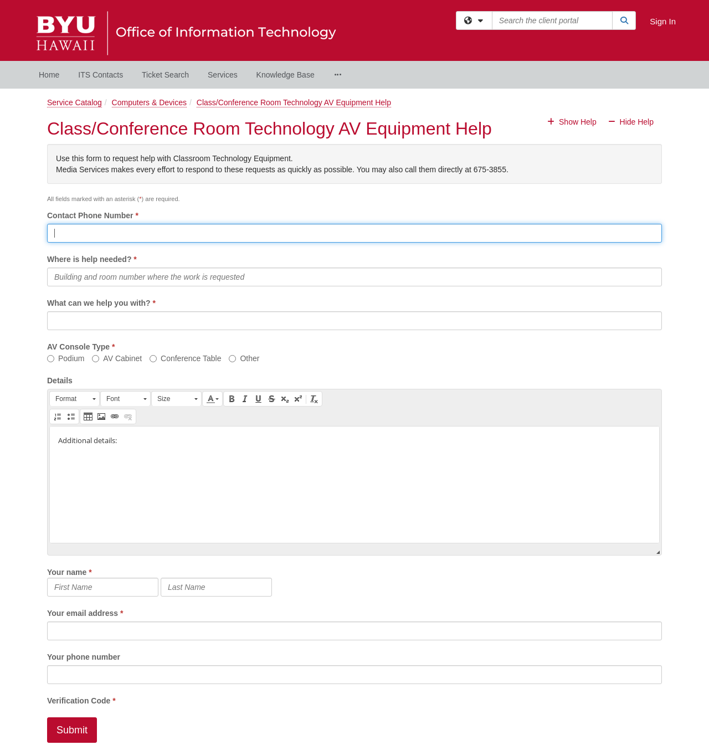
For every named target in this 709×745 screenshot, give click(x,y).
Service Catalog (74, 102)
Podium (65, 358)
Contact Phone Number (90, 215)
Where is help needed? (89, 259)
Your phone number (83, 656)
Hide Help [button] (631, 121)
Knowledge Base (285, 74)
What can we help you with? (99, 303)
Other (244, 358)
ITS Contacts (100, 74)
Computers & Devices (149, 102)
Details (60, 380)
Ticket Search (165, 74)
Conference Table (185, 358)
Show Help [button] (572, 121)
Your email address (82, 613)
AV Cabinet (117, 358)
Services (223, 74)
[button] (74, 398)
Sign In (663, 21)
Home (49, 74)
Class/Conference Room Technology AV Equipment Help (294, 102)
